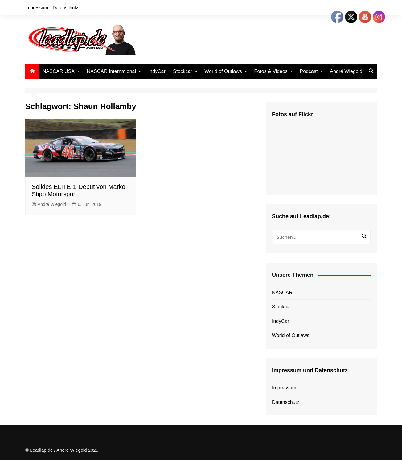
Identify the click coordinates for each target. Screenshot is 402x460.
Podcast (309, 71)
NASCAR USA (59, 71)
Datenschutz (65, 7)
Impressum (36, 7)
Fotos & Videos (271, 71)
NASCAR (282, 292)
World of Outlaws (223, 71)
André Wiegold (346, 71)
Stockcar (182, 71)
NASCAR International (111, 71)
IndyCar (157, 71)
